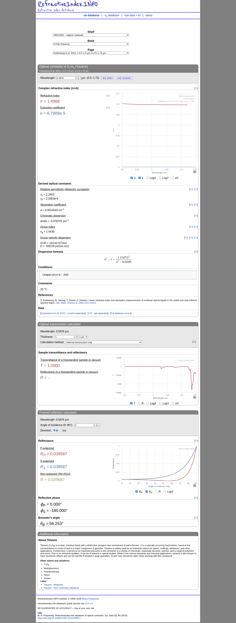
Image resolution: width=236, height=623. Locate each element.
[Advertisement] (173, 41)
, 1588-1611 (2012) (76, 303)
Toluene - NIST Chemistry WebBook (61, 588)
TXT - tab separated (98, 314)
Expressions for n (49, 314)
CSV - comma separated (73, 314)
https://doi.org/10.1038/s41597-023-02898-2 (59, 618)
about (149, 15)
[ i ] (196, 88)
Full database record (121, 314)
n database (112, 15)
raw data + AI (132, 15)
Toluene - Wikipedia (53, 585)
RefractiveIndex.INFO (68, 4)
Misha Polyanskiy (90, 599)
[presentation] (118, 259)
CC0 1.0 (89, 604)
